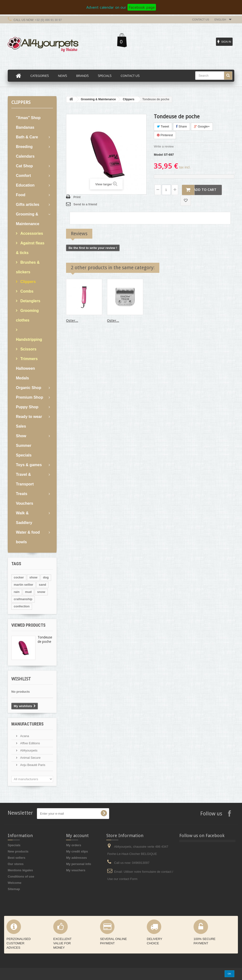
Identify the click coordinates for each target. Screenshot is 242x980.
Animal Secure (29, 757)
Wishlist (21, 678)
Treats (21, 494)
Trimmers (28, 359)
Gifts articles (27, 204)
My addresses (76, 857)
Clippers (27, 282)
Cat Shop (24, 166)
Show (21, 436)
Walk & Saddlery (24, 518)
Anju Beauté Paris (32, 765)
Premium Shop (29, 397)
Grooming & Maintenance (27, 219)
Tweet (163, 126)
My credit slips (77, 851)
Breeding (24, 147)
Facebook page (142, 7)
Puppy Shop (27, 407)
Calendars (25, 156)
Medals (22, 378)
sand (42, 584)
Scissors (27, 349)
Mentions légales (20, 870)
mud (28, 592)
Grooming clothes (27, 315)
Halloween (25, 368)
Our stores (16, 864)
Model (158, 154)
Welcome (14, 883)
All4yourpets (28, 750)
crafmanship (23, 599)
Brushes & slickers (28, 267)
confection (22, 606)
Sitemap (14, 889)
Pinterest (165, 135)
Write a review (164, 146)
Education (25, 185)
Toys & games (29, 465)
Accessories (31, 233)
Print (77, 197)
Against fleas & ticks (30, 248)
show (33, 577)
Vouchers (24, 503)
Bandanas (25, 127)
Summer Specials (24, 450)
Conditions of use (21, 876)
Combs (26, 291)
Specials (14, 845)
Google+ (202, 126)
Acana (24, 736)
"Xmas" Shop (28, 118)
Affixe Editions (29, 743)
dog (46, 577)
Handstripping (29, 339)
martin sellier (23, 584)
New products (18, 851)
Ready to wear (29, 417)
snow (41, 592)
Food (20, 195)
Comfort (23, 176)
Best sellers (16, 857)
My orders (73, 845)
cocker (19, 577)
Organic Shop (28, 388)
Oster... (72, 320)
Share (181, 126)
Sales (21, 426)
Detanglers (29, 301)
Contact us (200, 19)
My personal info (78, 864)
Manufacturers (27, 723)
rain (17, 592)
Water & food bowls (28, 537)
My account (77, 835)
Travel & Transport (25, 479)
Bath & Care (27, 137)
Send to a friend (85, 204)
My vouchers (75, 870)
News (62, 76)
